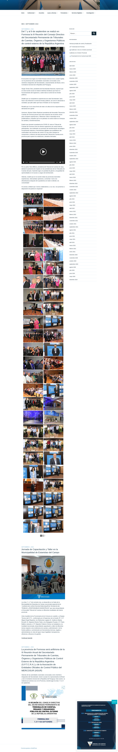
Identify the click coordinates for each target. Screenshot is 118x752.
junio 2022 (72, 202)
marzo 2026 (72, 69)
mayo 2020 (72, 276)
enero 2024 (72, 146)
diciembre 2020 (73, 254)
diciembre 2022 (73, 183)
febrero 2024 (72, 143)
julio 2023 (71, 165)
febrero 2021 (72, 248)
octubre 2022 (72, 189)
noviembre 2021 (73, 220)
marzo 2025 (72, 106)
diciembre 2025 (73, 78)
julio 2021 (71, 233)
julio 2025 (71, 93)
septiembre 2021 (73, 227)
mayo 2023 (72, 171)
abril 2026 (72, 65)
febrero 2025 (72, 109)
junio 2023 (72, 168)
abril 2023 (72, 174)
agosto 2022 (72, 196)
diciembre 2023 (73, 149)
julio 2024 (71, 127)
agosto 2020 (72, 267)
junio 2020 (72, 273)
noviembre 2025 (73, 81)
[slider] (42, 162)
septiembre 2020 (73, 264)
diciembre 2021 (73, 217)
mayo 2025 (72, 100)
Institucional (32, 13)
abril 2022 (72, 208)
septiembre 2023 (73, 158)
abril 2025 (72, 103)
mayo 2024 (72, 134)
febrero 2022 (72, 214)
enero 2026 (72, 75)
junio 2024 (72, 131)
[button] (43, 151)
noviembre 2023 (73, 152)
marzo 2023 (72, 177)
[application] (43, 151)
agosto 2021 (72, 230)
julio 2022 (71, 199)
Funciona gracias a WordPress (29, 748)
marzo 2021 (72, 245)
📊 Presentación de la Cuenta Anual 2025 (80, 56)
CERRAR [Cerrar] (114, 702)
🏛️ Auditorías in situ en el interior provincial (80, 49)
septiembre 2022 (73, 193)
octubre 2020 (72, 261)
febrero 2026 (72, 72)
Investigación (90, 13)
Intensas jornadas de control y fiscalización (80, 43)
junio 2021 (72, 236)
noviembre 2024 (73, 115)
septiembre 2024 (73, 121)
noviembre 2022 (73, 186)
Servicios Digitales (78, 13)
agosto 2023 (72, 162)
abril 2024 (72, 137)
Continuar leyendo (27, 638)
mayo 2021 (72, 239)
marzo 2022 (72, 211)
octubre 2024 (72, 118)
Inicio (22, 13)
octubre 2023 (72, 155)
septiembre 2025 (73, 87)
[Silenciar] (60, 162)
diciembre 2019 (73, 279)
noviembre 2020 (73, 258)
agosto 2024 (72, 124)
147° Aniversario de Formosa (76, 46)
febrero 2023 (72, 180)
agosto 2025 (72, 90)
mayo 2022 (72, 205)
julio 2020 (71, 270)
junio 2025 (72, 96)
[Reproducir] (24, 162)
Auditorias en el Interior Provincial (78, 53)
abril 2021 (72, 242)
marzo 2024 (72, 140)
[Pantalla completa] (63, 162)
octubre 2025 (72, 84)
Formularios (65, 13)
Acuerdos (41, 13)
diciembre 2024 (73, 112)
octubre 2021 (72, 224)
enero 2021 (72, 251)
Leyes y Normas (52, 13)
